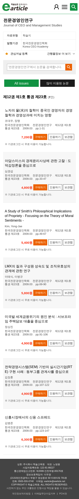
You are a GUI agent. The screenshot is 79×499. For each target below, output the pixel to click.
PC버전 (63, 493)
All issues (21, 83)
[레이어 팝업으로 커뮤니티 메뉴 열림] (64, 7)
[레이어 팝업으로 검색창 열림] (74, 7)
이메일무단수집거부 (44, 493)
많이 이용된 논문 (57, 83)
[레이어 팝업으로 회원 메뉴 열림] (56, 7)
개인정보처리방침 (21, 493)
